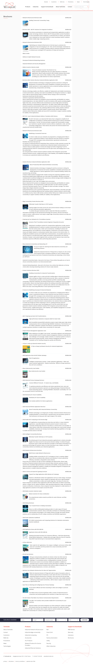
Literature (70, 635)
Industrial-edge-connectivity (32, 632)
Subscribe (84, 620)
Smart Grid (49, 632)
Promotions (70, 2)
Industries (35, 6)
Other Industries (51, 646)
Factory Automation (51, 638)
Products (27, 6)
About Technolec (60, 6)
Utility (48, 640)
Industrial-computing (31, 635)
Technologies (86, 2)
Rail (47, 629)
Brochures (71, 638)
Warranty (70, 632)
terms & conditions (20, 661)
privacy (5, 661)
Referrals (62, 2)
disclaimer (11, 661)
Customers (54, 2)
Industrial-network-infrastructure (34, 629)
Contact (70, 6)
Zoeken (88, 7)
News (78, 2)
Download (68, 17)
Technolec (9, 6)
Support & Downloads (47, 6)
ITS (47, 635)
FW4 (34, 661)
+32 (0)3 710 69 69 (37, 656)
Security (48, 643)
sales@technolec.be (48, 656)
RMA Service (71, 629)
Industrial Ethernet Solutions (33, 648)
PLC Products (28, 640)
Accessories (28, 638)
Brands (46, 2)
